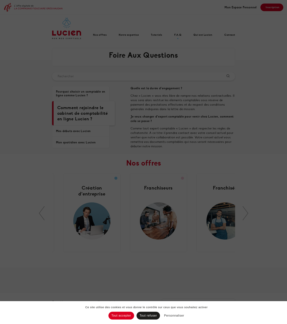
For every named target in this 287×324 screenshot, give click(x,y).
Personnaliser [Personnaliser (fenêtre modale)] (174, 315)
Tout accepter (121, 315)
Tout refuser (148, 315)
